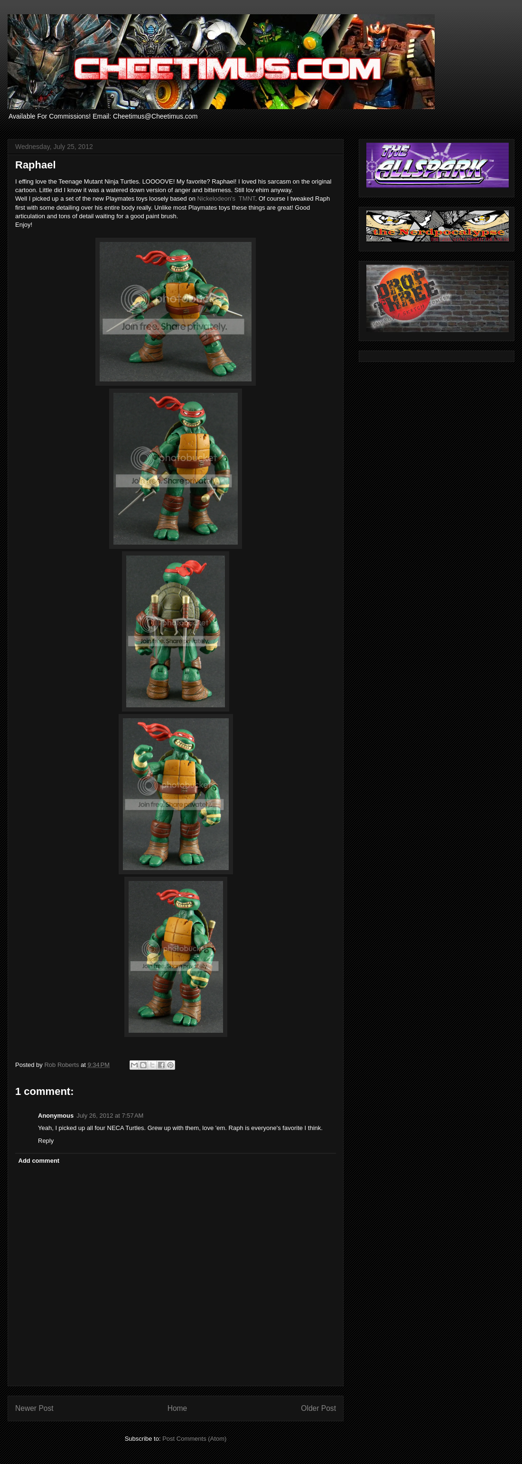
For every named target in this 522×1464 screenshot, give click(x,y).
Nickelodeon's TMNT (226, 198)
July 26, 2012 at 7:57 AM (109, 1115)
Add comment (39, 1160)
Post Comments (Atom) (194, 1438)
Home (177, 1408)
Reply (46, 1140)
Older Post (318, 1408)
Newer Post (34, 1408)
